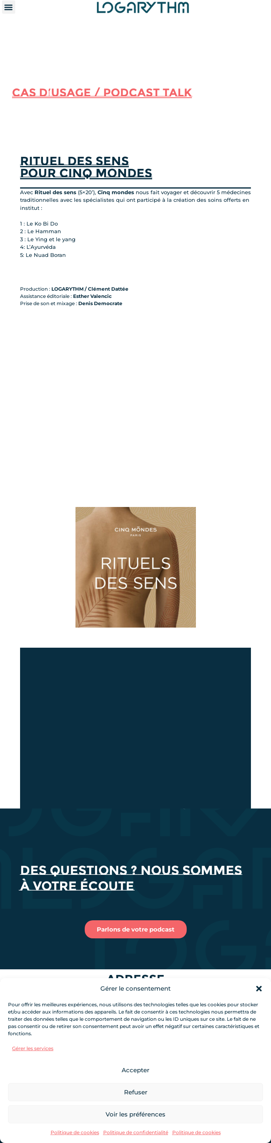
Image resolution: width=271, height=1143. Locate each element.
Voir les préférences (135, 1114)
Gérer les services (32, 1048)
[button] (259, 989)
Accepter (135, 1070)
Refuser (135, 1092)
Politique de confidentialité (135, 1132)
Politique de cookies (75, 1132)
